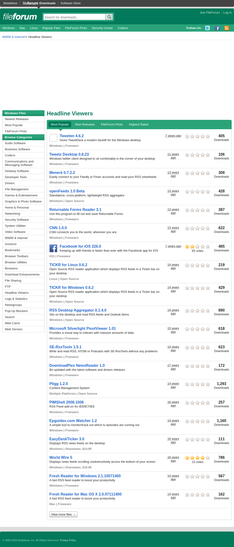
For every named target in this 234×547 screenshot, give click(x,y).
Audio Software (15, 143)
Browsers (11, 268)
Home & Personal (17, 207)
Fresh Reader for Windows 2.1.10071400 (85, 476)
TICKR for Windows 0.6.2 (71, 288)
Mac (23, 28)
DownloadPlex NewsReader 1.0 (77, 365)
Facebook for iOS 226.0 (80, 246)
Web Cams (12, 323)
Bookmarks (12, 250)
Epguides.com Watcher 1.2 (73, 421)
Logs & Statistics (16, 299)
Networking (12, 213)
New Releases (85, 124)
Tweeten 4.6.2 (72, 136)
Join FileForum (210, 12)
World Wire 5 (60, 457)
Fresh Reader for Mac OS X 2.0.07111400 (85, 494)
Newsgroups (13, 305)
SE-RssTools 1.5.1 (65, 347)
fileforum (20, 16)
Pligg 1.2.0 (58, 384)
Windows (8, 28)
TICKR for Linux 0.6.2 (68, 265)
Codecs (123, 28)
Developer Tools (16, 177)
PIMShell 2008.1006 (66, 402)
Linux (33, 28)
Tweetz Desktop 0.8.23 (69, 154)
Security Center (102, 28)
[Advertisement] (117, 75)
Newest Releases (17, 119)
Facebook (217, 28)
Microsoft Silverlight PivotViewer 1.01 (82, 328)
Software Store (71, 3)
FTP (8, 286)
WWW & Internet (13, 37)
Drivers (10, 183)
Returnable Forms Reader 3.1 (75, 210)
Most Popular (14, 125)
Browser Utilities (16, 262)
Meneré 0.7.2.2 (62, 173)
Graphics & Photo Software (23, 201)
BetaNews (10, 3)
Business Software (17, 149)
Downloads (47, 3)
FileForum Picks (76, 28)
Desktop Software (17, 171)
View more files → (63, 514)
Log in (227, 12)
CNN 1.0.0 (58, 228)
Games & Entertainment (21, 195)
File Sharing (13, 280)
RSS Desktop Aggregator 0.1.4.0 (77, 310)
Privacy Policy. (68, 540)
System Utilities (15, 226)
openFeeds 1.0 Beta (66, 191)
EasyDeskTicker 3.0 (66, 439)
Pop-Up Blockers (16, 311)
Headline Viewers (17, 292)
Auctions (11, 244)
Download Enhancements (22, 274)
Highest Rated (138, 124)
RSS (226, 28)
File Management (16, 189)
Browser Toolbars (16, 256)
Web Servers (13, 329)
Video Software (15, 232)
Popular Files (51, 28)
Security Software (17, 219)
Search (10, 317)
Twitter (207, 28)
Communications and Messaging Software (19, 163)
